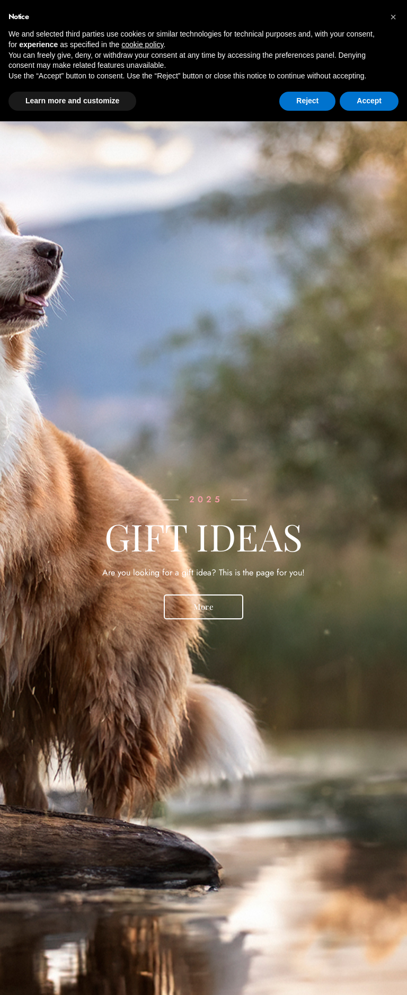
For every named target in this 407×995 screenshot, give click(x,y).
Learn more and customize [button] (72, 100)
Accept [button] (369, 100)
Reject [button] (307, 100)
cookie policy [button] (142, 44)
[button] (393, 16)
